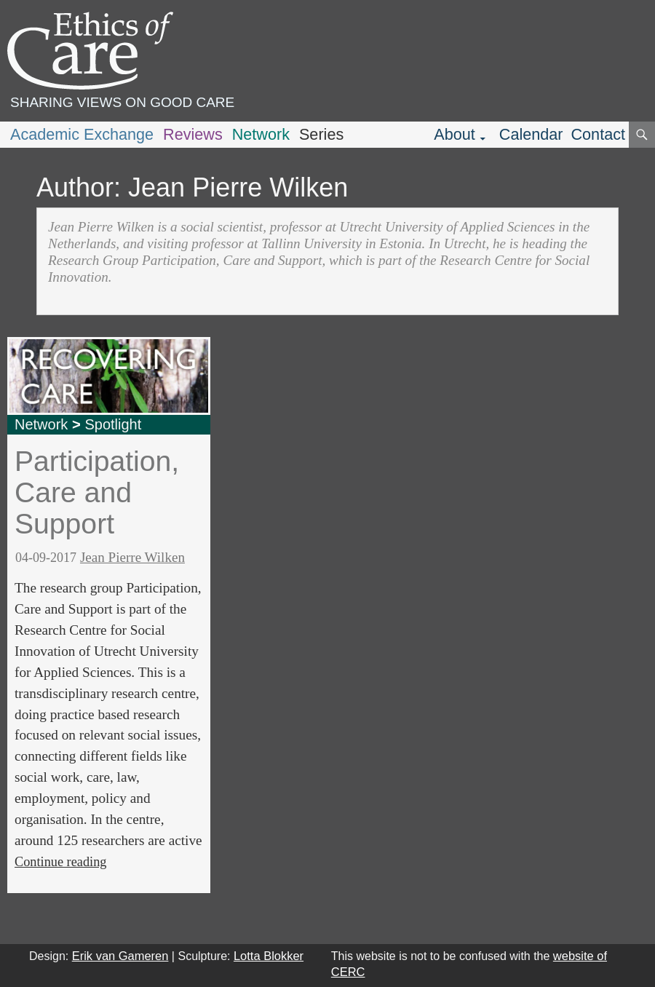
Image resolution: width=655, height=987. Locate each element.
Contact (598, 134)
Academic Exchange (82, 134)
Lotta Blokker (268, 955)
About (454, 134)
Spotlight (112, 424)
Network (261, 134)
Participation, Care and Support (97, 492)
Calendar (531, 134)
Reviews (193, 134)
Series (321, 134)
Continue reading (60, 862)
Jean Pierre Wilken (132, 557)
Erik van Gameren (120, 955)
